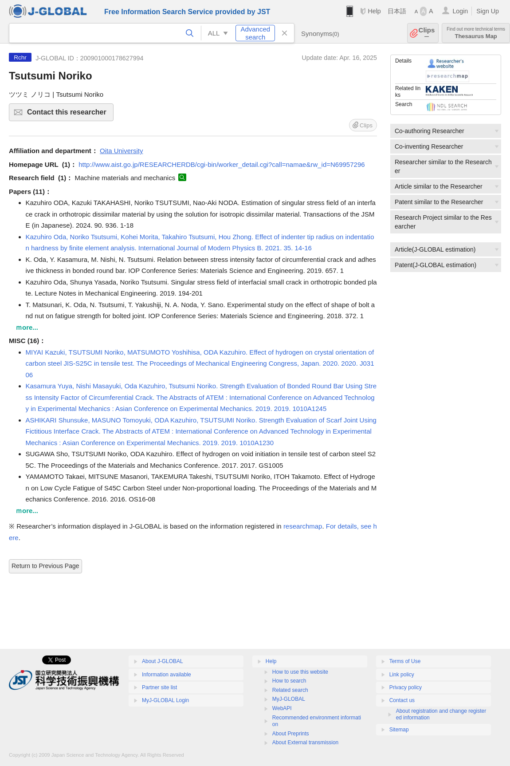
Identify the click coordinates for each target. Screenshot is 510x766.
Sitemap (399, 730)
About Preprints (290, 733)
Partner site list (159, 687)
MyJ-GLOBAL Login (165, 700)
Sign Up (487, 11)
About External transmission (305, 742)
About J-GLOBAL (162, 661)
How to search (289, 681)
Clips (427, 33)
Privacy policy (405, 687)
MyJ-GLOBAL (288, 699)
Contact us (402, 700)
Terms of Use (405, 661)
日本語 (397, 11)
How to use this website (300, 672)
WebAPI (282, 708)
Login (460, 11)
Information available (166, 674)
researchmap (302, 526)
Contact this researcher (69, 114)
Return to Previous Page (45, 565)
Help (374, 11)
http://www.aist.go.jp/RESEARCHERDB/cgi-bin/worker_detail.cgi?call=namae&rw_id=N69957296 (221, 164)
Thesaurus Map (476, 33)
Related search (290, 690)
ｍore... (27, 327)
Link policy (401, 674)
